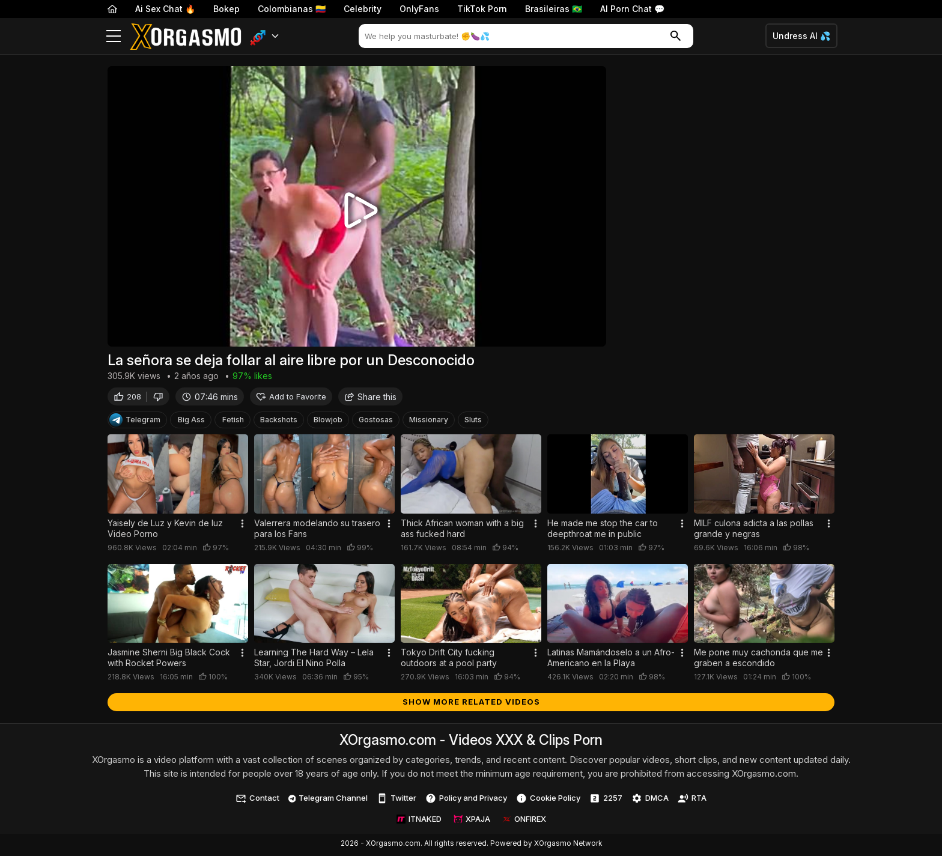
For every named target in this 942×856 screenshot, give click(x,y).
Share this (370, 398)
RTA (692, 800)
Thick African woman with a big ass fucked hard (462, 530)
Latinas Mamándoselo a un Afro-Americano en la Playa (611, 659)
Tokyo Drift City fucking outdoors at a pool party (449, 659)
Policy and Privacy (466, 800)
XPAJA (472, 820)
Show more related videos (471, 703)
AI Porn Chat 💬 (632, 9)
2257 (605, 800)
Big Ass (191, 421)
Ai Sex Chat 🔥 (165, 9)
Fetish (233, 421)
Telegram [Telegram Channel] (134, 421)
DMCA (650, 800)
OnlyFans (419, 9)
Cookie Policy (548, 800)
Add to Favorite (291, 398)
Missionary (428, 421)
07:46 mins (209, 398)
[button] (265, 36)
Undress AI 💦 (801, 36)
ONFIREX (524, 820)
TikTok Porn (482, 9)
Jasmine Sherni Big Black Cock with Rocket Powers (169, 659)
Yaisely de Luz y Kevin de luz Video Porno (165, 530)
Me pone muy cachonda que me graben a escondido (758, 659)
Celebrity (362, 9)
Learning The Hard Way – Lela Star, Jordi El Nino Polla (314, 659)
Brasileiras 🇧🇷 (553, 9)
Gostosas (376, 421)
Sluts (473, 421)
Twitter (396, 800)
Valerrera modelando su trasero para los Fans (317, 530)
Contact (257, 800)
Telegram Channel (328, 799)
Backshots (278, 421)
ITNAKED (419, 820)
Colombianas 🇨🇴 (292, 9)
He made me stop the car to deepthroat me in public (602, 530)
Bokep (226, 9)
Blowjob (328, 421)
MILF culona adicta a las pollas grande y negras (753, 530)
